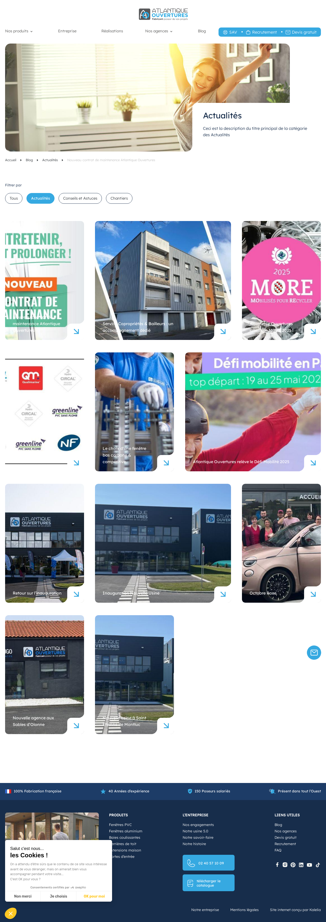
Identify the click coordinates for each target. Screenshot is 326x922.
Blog (202, 31)
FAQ (278, 850)
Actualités (50, 160)
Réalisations (112, 31)
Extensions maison (125, 850)
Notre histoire (194, 844)
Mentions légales (244, 909)
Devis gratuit (304, 32)
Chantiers (119, 198)
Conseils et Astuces (80, 198)
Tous (14, 198)
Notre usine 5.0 (195, 831)
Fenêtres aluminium (125, 831)
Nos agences (156, 31)
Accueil (11, 160)
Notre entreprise (205, 909)
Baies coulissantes (124, 837)
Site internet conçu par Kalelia (295, 909)
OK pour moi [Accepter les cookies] (94, 896)
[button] (11, 913)
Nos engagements (198, 824)
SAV (233, 32)
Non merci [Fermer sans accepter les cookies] (22, 896)
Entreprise (67, 31)
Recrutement (264, 32)
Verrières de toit (122, 844)
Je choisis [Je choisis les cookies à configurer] (58, 896)
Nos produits (16, 31)
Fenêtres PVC (120, 824)
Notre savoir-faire (198, 837)
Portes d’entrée (121, 856)
